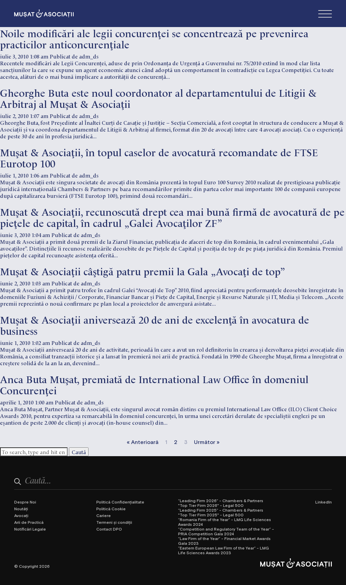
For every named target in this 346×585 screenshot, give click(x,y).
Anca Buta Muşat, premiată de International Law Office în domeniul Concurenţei (154, 384)
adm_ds (89, 56)
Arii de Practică (29, 522)
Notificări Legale (30, 528)
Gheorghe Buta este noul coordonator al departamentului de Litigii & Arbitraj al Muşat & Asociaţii (158, 97)
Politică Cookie (111, 508)
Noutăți (21, 508)
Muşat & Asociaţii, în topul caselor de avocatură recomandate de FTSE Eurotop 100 (159, 157)
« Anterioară (142, 442)
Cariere (103, 515)
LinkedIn (323, 501)
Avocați (21, 515)
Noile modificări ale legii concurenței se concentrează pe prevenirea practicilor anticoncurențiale (154, 38)
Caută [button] (79, 451)
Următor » (207, 442)
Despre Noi (25, 501)
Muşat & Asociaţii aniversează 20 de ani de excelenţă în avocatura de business (154, 324)
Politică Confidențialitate (120, 501)
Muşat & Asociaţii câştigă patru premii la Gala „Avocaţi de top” (142, 271)
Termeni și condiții (114, 522)
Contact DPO (109, 528)
